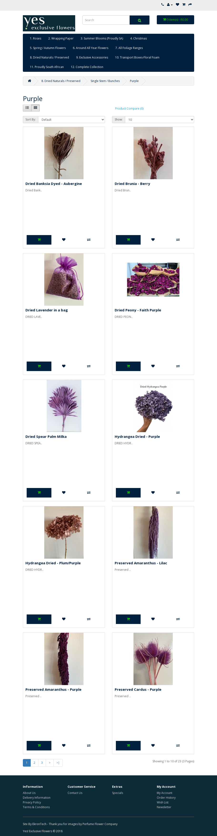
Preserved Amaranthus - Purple (53, 689)
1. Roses (35, 38)
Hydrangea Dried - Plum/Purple (53, 563)
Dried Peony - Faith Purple (138, 310)
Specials (117, 793)
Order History (166, 798)
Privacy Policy (32, 802)
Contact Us (75, 793)
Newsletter (164, 807)
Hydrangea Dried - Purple (137, 436)
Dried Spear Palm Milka (46, 436)
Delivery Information (36, 798)
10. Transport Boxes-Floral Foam (137, 57)
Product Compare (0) (129, 108)
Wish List (162, 802)
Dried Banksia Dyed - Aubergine (53, 183)
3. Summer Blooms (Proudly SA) (102, 38)
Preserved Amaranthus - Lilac (141, 563)
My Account (164, 793)
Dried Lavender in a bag (46, 310)
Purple (134, 81)
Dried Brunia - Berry (132, 183)
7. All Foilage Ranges (129, 48)
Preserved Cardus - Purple (138, 689)
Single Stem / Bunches (105, 81)
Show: (119, 119)
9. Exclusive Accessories (92, 57)
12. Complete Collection (87, 67)
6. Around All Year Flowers (90, 48)
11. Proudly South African (47, 67)
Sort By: (30, 119)
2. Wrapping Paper (61, 38)
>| (58, 763)
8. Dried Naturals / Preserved (49, 57)
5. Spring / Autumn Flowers (48, 48)
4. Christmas (138, 38)
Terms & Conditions (36, 807)
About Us (29, 793)
